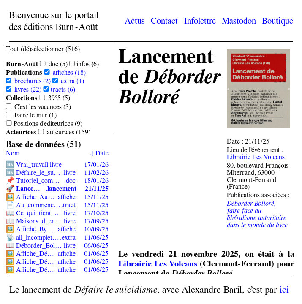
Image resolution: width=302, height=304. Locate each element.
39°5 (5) (59, 97)
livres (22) (27, 89)
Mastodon (239, 20)
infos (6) (87, 64)
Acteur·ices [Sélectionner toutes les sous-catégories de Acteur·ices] (21, 132)
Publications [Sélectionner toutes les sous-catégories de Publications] (24, 72)
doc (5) (58, 64)
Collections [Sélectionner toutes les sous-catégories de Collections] (22, 97)
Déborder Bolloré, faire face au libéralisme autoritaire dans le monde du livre (257, 214)
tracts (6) (63, 89)
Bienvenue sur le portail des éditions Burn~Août (54, 20)
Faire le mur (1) (35, 115)
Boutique (277, 20)
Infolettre (200, 20)
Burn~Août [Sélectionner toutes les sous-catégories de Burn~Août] (22, 64)
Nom (12, 153)
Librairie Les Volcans (256, 156)
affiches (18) (69, 72)
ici (284, 289)
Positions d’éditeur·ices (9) (48, 123)
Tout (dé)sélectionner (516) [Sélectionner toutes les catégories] (43, 48)
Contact (164, 20)
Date (102, 153)
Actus (135, 20)
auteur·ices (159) (68, 132)
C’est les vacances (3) (42, 106)
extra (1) (72, 80)
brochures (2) (32, 80)
